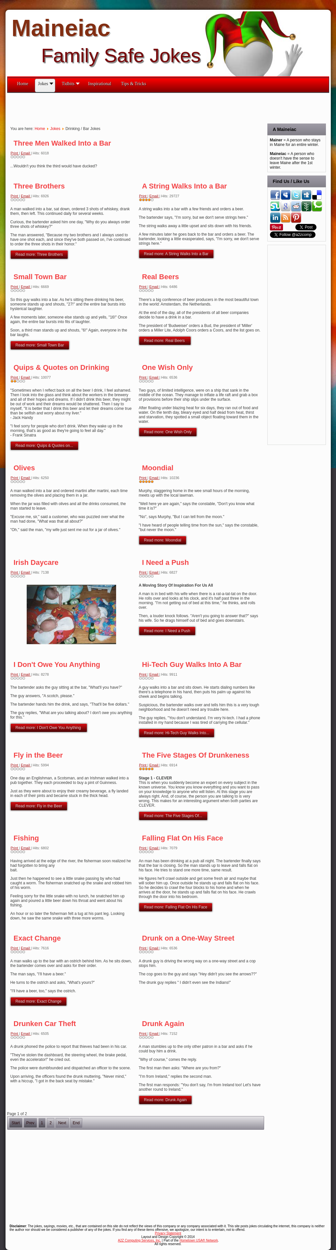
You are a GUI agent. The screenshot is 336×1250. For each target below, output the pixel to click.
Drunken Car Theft (45, 1024)
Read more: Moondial (162, 540)
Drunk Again (163, 1024)
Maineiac (60, 28)
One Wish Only (167, 367)
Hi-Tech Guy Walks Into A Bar (192, 664)
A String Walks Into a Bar (184, 186)
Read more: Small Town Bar (40, 345)
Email (26, 153)
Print (15, 153)
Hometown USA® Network (199, 1240)
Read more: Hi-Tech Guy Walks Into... (176, 733)
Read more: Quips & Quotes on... (44, 445)
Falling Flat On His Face (182, 838)
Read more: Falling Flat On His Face (176, 907)
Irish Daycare (36, 562)
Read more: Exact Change (38, 1001)
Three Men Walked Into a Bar (62, 143)
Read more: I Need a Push (167, 631)
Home (39, 128)
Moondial (158, 468)
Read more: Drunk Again (165, 1100)
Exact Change (37, 938)
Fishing (26, 838)
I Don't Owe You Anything (57, 664)
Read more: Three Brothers (39, 254)
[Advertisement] (125, 107)
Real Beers (160, 277)
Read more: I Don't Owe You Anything (49, 727)
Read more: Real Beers (165, 340)
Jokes (55, 128)
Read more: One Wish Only (168, 432)
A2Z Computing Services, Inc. (139, 1240)
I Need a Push (165, 562)
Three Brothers (39, 186)
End (76, 1123)
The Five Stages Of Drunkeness (195, 755)
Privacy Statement (168, 1233)
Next (62, 1123)
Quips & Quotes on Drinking (62, 367)
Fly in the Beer (38, 755)
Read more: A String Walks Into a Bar (176, 254)
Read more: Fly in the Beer (39, 806)
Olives (24, 468)
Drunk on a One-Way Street (188, 938)
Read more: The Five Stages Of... (173, 816)
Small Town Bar (40, 277)
